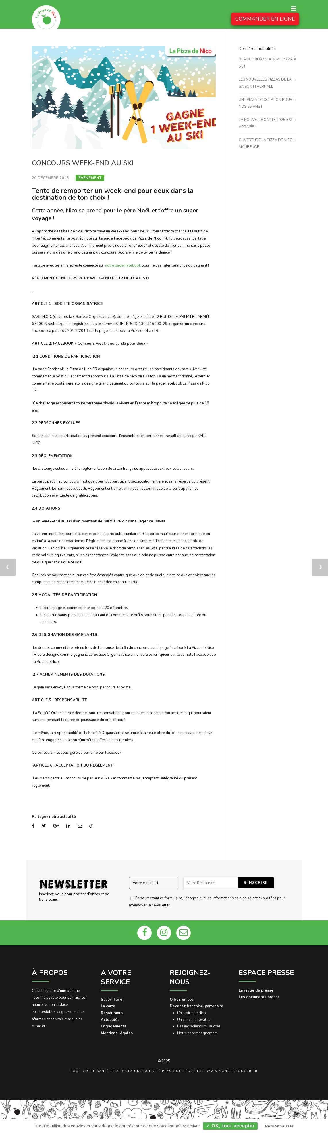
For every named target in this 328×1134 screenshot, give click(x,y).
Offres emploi (182, 999)
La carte (108, 1006)
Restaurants (112, 1013)
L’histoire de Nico (191, 1013)
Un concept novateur (194, 1019)
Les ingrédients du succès (199, 1026)
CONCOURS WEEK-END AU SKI (83, 163)
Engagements (113, 1026)
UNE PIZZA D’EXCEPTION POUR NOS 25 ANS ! (265, 103)
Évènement (89, 178)
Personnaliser (279, 1126)
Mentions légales (117, 1033)
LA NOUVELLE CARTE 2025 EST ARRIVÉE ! (266, 123)
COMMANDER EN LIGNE (265, 18)
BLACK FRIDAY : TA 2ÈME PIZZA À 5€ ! (267, 63)
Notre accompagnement (197, 1033)
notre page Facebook (123, 265)
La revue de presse (256, 990)
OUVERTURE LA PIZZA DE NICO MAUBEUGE (266, 144)
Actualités (110, 1019)
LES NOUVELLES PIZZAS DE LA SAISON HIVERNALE (265, 83)
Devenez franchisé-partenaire (196, 1006)
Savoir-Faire (111, 999)
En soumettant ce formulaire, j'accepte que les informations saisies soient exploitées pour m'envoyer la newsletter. (207, 902)
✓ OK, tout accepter (230, 1125)
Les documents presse (259, 997)
